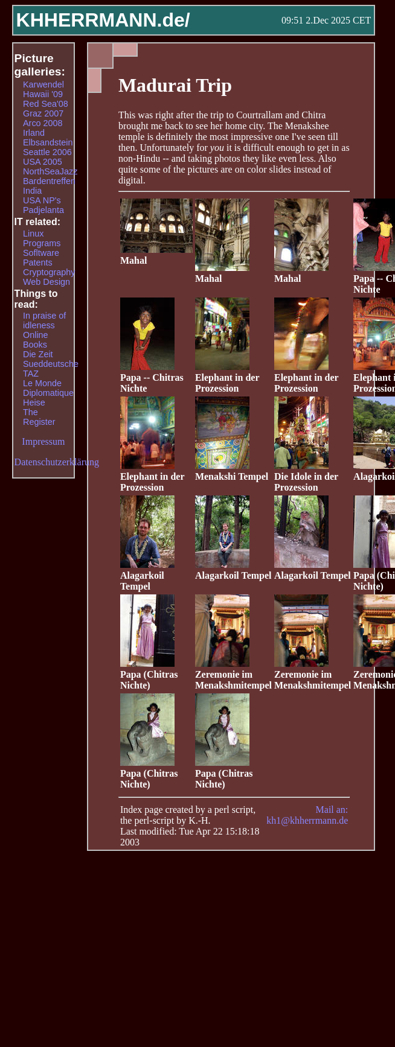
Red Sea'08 (45, 104)
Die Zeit (38, 354)
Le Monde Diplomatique (48, 388)
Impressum (43, 441)
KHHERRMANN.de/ (103, 20)
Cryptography (49, 272)
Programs (41, 243)
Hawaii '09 (43, 94)
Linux (33, 233)
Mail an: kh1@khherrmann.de (307, 815)
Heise (34, 402)
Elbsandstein (47, 142)
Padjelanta (43, 210)
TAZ (31, 373)
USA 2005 (42, 162)
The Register (39, 417)
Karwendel (43, 84)
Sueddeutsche (51, 364)
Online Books (35, 339)
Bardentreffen (49, 181)
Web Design (46, 282)
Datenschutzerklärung (56, 462)
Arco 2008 (43, 123)
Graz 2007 (43, 113)
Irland (34, 133)
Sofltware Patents (41, 257)
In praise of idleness (44, 320)
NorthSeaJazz (50, 171)
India (32, 191)
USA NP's (42, 200)
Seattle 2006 (47, 152)
